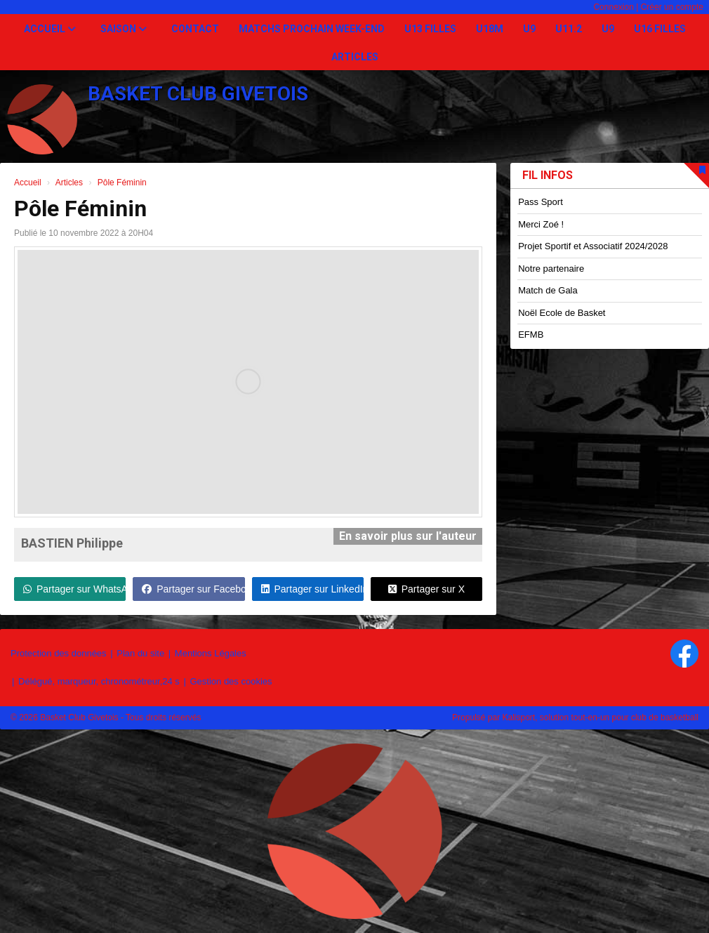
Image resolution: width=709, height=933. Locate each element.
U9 (529, 28)
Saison (123, 28)
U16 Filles (660, 28)
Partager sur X (426, 589)
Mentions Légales (210, 653)
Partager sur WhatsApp (74, 589)
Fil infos (547, 175)
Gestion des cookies (231, 681)
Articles (354, 56)
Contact (195, 28)
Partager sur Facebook (193, 589)
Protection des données (59, 653)
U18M (489, 28)
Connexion (613, 7)
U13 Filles (430, 28)
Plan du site (140, 653)
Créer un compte (672, 7)
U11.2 (568, 28)
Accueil (50, 28)
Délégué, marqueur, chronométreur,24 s (99, 681)
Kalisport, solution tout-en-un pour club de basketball (600, 717)
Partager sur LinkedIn (312, 589)
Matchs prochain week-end (312, 28)
